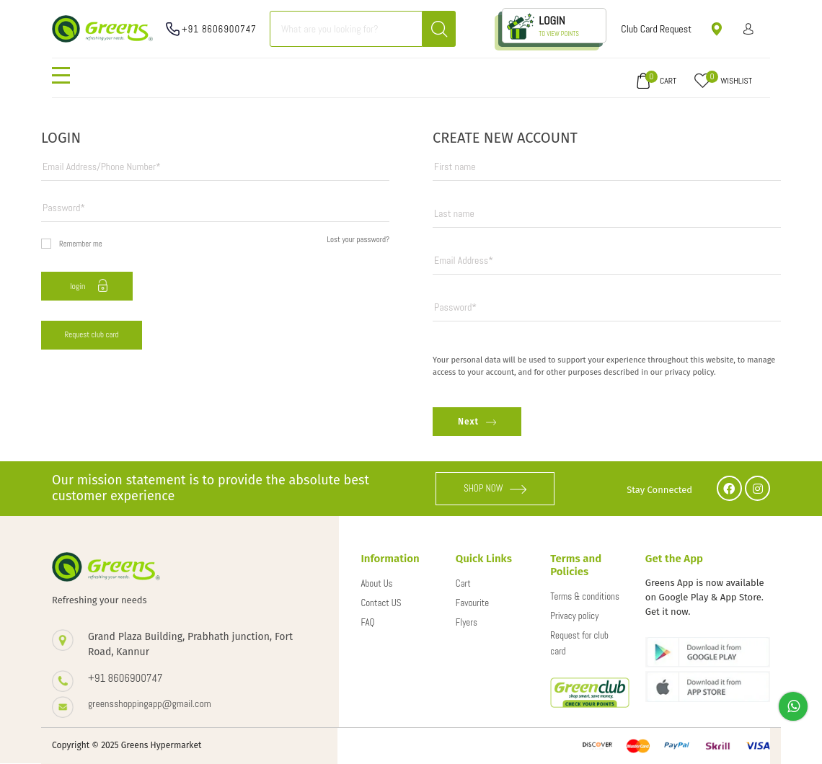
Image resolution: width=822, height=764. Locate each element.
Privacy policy (574, 616)
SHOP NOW (495, 488)
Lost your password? (358, 239)
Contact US (381, 603)
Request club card (91, 334)
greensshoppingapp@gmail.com (149, 703)
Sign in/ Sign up (748, 29)
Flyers (466, 622)
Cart (463, 583)
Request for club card (579, 643)
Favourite (472, 603)
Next (477, 422)
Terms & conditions (584, 596)
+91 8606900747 (219, 29)
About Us (376, 583)
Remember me (71, 244)
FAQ (367, 622)
